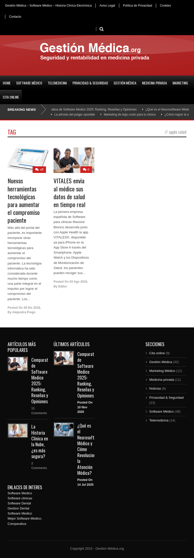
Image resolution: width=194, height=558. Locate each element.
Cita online (11, 97)
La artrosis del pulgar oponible (74, 114)
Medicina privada (154, 82)
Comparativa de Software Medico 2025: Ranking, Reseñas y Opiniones (90, 109)
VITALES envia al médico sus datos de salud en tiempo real (69, 192)
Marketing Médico (162, 371)
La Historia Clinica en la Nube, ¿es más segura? (39, 441)
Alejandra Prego (23, 312)
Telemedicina (57, 82)
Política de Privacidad (137, 5)
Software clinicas (20, 498)
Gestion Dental (18, 508)
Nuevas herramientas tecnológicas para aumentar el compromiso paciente (24, 200)
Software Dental (19, 503)
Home (7, 82)
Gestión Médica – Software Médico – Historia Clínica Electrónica (48, 5)
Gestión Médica (125, 82)
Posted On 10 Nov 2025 (84, 407)
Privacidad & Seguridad (90, 82)
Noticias (155, 388)
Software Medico (20, 493)
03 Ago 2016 (78, 281)
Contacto (15, 16)
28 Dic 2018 (31, 307)
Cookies (165, 5)
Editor (62, 286)
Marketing (180, 82)
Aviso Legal (107, 5)
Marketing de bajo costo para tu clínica (130, 114)
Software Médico (29, 82)
